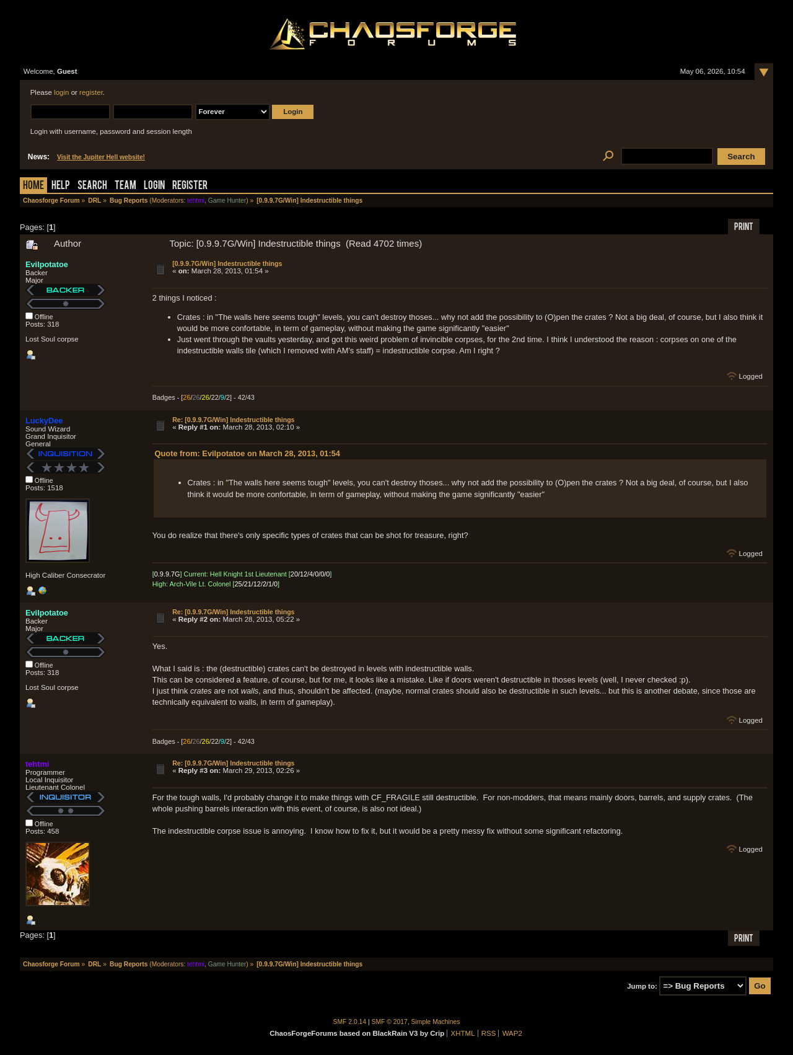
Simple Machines (435, 1021)
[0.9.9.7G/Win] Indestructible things (227, 263)
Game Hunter (227, 200)
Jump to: (642, 986)
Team (125, 186)
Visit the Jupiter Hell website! (101, 157)
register (91, 92)
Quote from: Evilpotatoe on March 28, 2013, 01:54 (247, 453)
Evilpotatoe (46, 264)
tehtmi (195, 200)
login (61, 92)
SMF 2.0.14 (350, 1021)
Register (190, 186)
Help (60, 186)
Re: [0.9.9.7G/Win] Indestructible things (233, 419)
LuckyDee (44, 420)
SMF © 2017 (390, 1021)
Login (154, 186)
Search (92, 186)
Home (33, 186)
